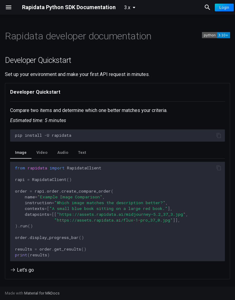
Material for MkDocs (42, 293)
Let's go (22, 270)
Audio (62, 152)
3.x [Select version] (127, 7)
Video (41, 152)
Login (224, 7)
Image (21, 152)
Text (82, 152)
